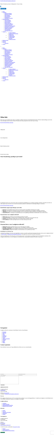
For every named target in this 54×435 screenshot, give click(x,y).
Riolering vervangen (8, 14)
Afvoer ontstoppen (8, 21)
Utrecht (4, 340)
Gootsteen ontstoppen (8, 61)
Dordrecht (4, 336)
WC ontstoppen (7, 29)
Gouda (4, 337)
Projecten (4, 41)
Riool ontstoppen (8, 20)
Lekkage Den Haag (6, 405)
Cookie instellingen (6, 431)
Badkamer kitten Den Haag (7, 407)
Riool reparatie (7, 15)
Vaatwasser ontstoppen (9, 30)
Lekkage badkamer (12, 32)
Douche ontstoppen (8, 59)
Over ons (4, 42)
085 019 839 (4, 234)
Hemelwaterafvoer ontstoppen (10, 25)
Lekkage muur (11, 35)
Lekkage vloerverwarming (13, 33)
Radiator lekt (11, 34)
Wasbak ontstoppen (8, 28)
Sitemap (4, 415)
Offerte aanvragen (10, 122)
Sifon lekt (10, 38)
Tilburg (4, 342)
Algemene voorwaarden (7, 413)
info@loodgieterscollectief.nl (5, 426)
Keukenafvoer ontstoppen (9, 26)
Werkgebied (5, 414)
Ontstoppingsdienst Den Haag (8, 406)
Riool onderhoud (7, 16)
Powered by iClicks (16, 428)
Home (4, 11)
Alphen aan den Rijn (6, 338)
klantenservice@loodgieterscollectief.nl (14, 234)
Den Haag (4, 332)
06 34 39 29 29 (6, 394)
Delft (3, 333)
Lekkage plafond (12, 36)
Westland (4, 339)
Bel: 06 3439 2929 (3, 122)
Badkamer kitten (5, 40)
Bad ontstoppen (7, 22)
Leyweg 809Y (2, 391)
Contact (4, 44)
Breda (4, 341)
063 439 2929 (2, 424)
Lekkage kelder (11, 37)
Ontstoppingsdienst (6, 19)
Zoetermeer (5, 335)
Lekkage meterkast (12, 39)
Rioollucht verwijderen (9, 18)
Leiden (4, 334)
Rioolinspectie (7, 17)
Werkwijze (6, 43)
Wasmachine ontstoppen (9, 60)
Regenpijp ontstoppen (8, 27)
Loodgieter (4, 12)
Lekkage (4, 31)
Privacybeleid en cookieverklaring (8, 432)
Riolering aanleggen (8, 13)
